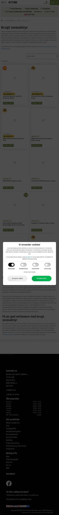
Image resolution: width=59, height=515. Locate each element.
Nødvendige (11, 269)
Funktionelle (35, 269)
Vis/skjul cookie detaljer (29, 272)
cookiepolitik (28, 257)
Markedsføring (23, 269)
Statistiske (47, 269)
